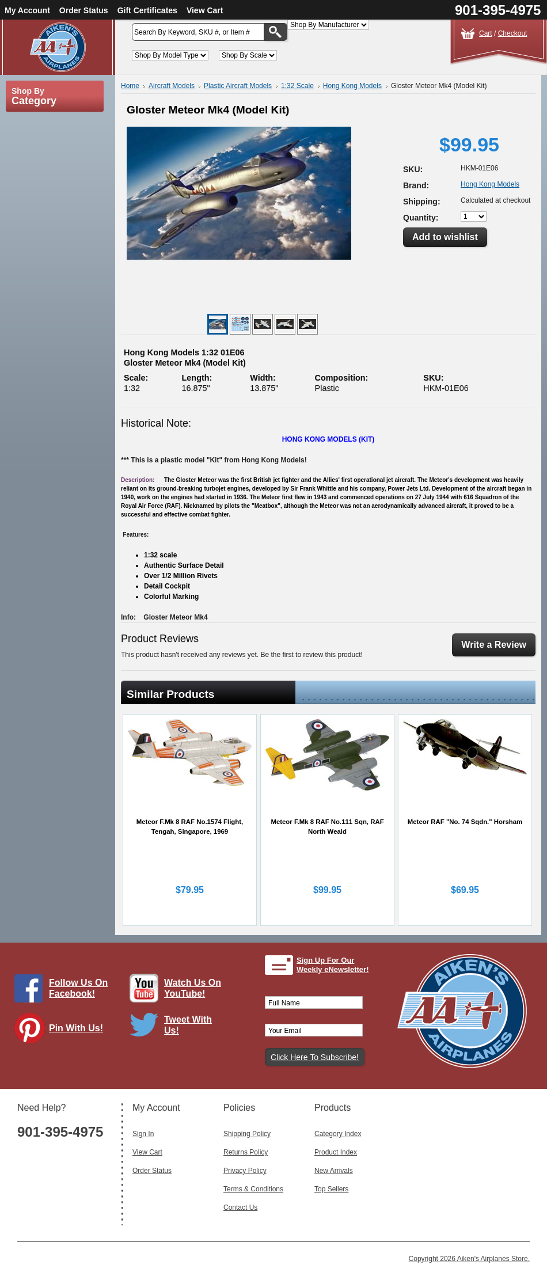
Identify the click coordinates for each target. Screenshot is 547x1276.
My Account (27, 10)
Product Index (335, 1152)
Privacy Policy (245, 1171)
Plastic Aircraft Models (238, 86)
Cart (485, 33)
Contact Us (240, 1207)
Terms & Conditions (253, 1189)
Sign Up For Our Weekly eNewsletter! (333, 965)
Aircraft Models (172, 86)
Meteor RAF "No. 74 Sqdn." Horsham (465, 821)
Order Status (83, 10)
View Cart (205, 10)
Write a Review (493, 645)
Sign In (143, 1134)
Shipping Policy (247, 1134)
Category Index (337, 1134)
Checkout (512, 33)
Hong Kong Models (352, 86)
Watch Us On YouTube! (192, 988)
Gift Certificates (147, 10)
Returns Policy (245, 1152)
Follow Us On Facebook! (78, 988)
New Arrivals (333, 1171)
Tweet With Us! (188, 1025)
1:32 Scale (297, 86)
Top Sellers (331, 1189)
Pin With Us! (76, 1028)
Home (130, 86)
